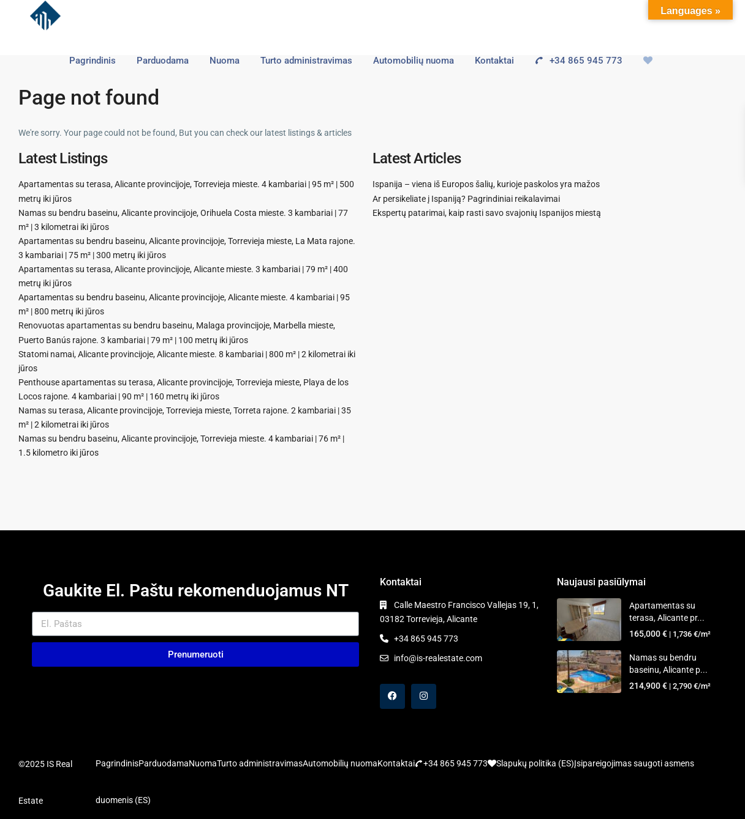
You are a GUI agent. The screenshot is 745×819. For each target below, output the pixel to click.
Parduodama (163, 60)
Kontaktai (494, 60)
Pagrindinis (92, 60)
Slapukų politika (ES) (535, 763)
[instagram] (423, 696)
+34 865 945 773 (574, 60)
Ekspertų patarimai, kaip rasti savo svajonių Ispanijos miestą (486, 213)
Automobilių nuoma (413, 60)
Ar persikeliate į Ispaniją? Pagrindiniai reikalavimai (466, 199)
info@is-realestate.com (438, 658)
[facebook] (392, 696)
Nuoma (225, 60)
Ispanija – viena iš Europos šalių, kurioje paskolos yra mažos (486, 184)
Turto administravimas (306, 60)
